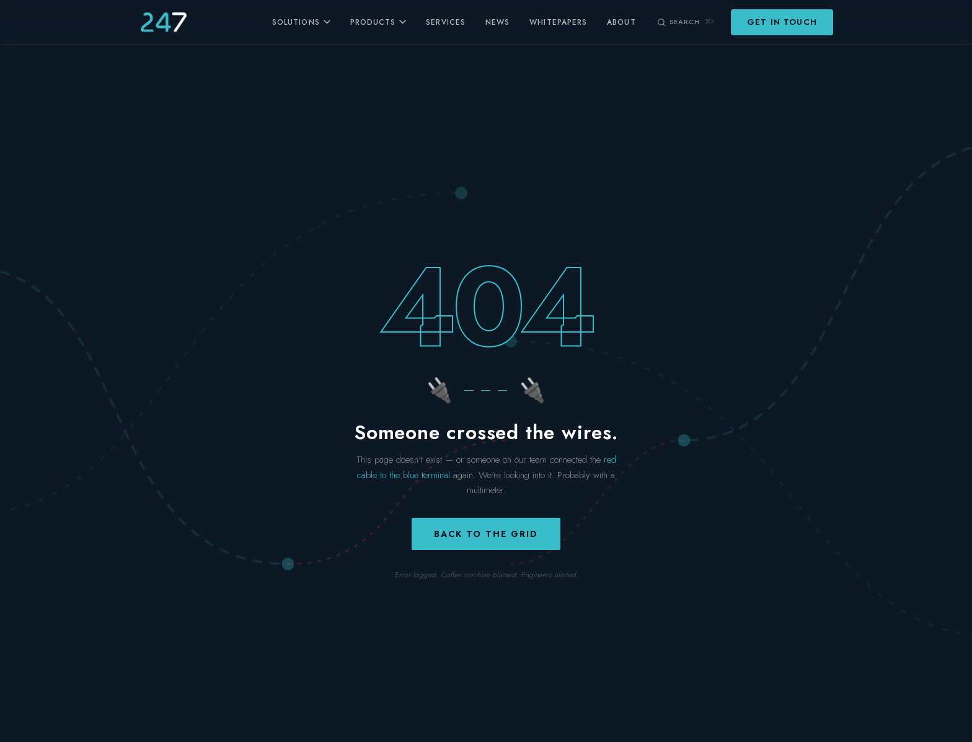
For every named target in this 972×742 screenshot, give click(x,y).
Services (446, 22)
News (497, 22)
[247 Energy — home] (163, 22)
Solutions (301, 22)
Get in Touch (782, 22)
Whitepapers (558, 22)
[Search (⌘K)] (686, 22)
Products (378, 22)
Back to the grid (486, 534)
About (621, 22)
